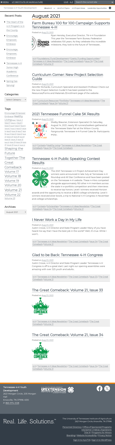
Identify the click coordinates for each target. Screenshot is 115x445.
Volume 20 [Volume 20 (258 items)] (13, 185)
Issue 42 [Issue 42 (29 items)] (22, 145)
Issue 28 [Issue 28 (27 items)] (22, 137)
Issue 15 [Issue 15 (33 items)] (9, 131)
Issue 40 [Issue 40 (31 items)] (16, 145)
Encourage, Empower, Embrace (12, 40)
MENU (6, 2)
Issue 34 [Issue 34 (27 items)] (7, 142)
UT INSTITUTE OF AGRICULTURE (27, 2)
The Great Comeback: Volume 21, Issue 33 (67, 290)
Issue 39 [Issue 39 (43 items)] (10, 145)
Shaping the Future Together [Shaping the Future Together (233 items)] (14, 153)
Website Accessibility (87, 435)
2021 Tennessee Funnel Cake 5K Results (65, 114)
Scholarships (52, 206)
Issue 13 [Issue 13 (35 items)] (19, 128)
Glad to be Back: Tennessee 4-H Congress (67, 255)
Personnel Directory (72, 427)
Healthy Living (53, 145)
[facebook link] (99, 388)
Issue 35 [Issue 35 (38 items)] (13, 142)
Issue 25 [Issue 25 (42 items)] (10, 137)
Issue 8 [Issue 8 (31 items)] (12, 126)
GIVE (66, 2)
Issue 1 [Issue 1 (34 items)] (14, 120)
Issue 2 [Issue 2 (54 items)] (20, 120)
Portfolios (64, 101)
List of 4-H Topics (63, 8)
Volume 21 (48, 64)
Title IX (87, 432)
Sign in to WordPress (102, 440)
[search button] (112, 2)
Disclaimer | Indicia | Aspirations (97, 430)
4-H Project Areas (78, 8)
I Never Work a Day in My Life (57, 220)
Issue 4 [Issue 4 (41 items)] (13, 123)
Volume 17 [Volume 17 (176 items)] (12, 171)
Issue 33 (93, 277)
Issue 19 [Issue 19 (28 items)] (8, 134)
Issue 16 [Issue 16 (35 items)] (14, 131)
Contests (41, 145)
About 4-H (48, 8)
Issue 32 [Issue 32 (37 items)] (20, 139)
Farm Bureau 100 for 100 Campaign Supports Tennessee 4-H (71, 25)
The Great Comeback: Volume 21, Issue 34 (67, 335)
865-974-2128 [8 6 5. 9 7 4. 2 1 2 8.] (12, 403)
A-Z (71, 2)
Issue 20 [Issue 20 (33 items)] (14, 134)
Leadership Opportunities (97, 8)
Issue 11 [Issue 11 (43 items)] (8, 128)
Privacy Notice (105, 435)
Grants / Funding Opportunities (84, 58)
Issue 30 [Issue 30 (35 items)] (7, 139)
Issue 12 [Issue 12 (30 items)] (13, 128)
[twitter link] (107, 388)
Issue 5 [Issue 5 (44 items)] (19, 123)
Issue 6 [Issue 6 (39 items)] (7, 126)
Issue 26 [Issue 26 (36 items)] (16, 137)
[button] (5, 2)
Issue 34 (88, 61)
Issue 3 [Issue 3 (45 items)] (7, 123)
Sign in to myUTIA (81, 440)
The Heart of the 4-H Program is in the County (15, 26)
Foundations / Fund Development (53, 58)
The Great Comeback (74, 61)
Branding (71, 435)
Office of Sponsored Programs (97, 427)
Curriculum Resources (47, 101)
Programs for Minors (102, 432)
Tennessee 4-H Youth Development (20, 8)
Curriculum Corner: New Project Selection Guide (67, 77)
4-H (34, 58)
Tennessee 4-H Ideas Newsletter (47, 61)
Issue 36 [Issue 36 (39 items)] (19, 142)
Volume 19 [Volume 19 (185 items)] (12, 180)
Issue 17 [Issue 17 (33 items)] (20, 131)
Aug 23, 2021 (47, 32)
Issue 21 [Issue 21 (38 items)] (19, 134)
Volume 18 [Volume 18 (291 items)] (13, 176)
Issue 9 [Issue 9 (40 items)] (17, 126)
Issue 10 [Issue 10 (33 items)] (23, 126)
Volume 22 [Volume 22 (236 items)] (13, 195)
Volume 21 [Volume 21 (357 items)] (13, 190)
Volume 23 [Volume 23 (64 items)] (10, 198)
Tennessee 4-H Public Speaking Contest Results (66, 161)
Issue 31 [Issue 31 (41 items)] (14, 139)
